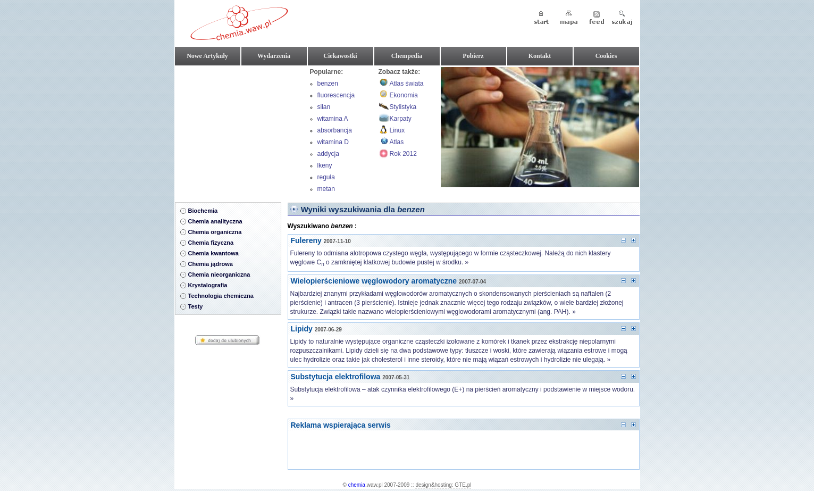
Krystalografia (208, 285)
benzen (327, 83)
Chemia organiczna (215, 232)
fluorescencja (336, 95)
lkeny (324, 165)
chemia (356, 485)
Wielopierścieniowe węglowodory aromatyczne (374, 281)
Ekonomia (404, 95)
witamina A (332, 118)
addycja (328, 153)
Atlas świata (407, 83)
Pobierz (473, 56)
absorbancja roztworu (334, 131)
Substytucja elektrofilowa (336, 376)
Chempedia (407, 56)
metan (326, 189)
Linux (397, 130)
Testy (195, 306)
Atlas (397, 142)
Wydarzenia (273, 56)
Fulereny (306, 240)
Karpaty (401, 118)
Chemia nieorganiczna (219, 274)
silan (324, 107)
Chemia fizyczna (211, 242)
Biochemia (203, 210)
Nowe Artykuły (207, 56)
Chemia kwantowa (213, 253)
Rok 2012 (403, 153)
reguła (326, 177)
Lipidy (302, 328)
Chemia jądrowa (210, 264)
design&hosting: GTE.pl (443, 485)
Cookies (606, 56)
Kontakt (539, 56)
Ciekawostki (340, 56)
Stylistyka (403, 107)
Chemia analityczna (215, 221)
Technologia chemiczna (221, 296)
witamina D (333, 142)
